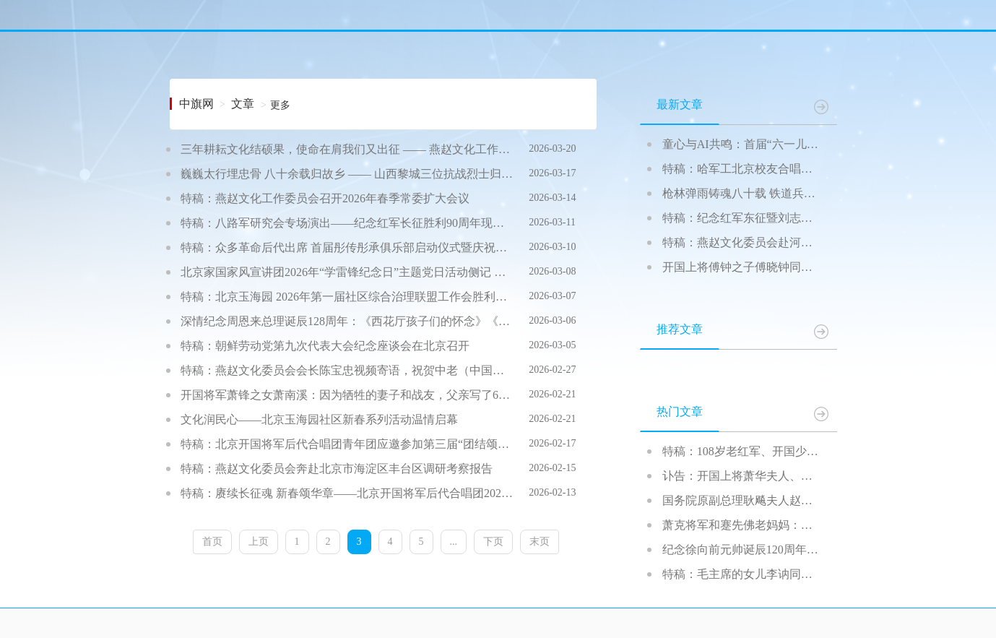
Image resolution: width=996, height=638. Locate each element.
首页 (212, 541)
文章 (242, 104)
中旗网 (196, 104)
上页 (258, 541)
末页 (539, 541)
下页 (493, 541)
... (454, 541)
